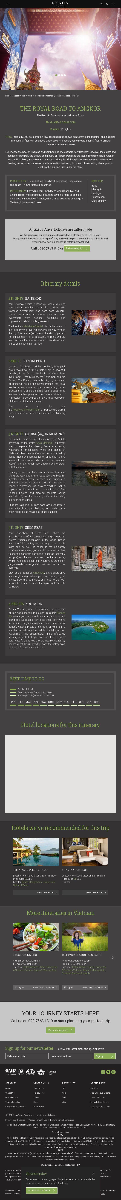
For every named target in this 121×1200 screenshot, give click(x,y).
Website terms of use (38, 1120)
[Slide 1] (56, 75)
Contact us (10, 1093)
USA (64, 1102)
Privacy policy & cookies (15, 1120)
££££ (29, 879)
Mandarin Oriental (33, 326)
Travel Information (12, 1102)
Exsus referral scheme (99, 1102)
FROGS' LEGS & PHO (25, 955)
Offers (36, 1097)
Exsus (60, 4)
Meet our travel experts (100, 1093)
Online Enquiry (11, 1097)
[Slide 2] (59, 75)
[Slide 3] (62, 75)
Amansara (38, 572)
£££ (79, 879)
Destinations (19, 96)
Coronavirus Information (15, 1107)
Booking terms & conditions (62, 1120)
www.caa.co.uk (70, 1147)
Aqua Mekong (44, 442)
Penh (37, 409)
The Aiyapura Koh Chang (30, 870)
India (64, 1097)
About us (94, 1088)
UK (63, 1088)
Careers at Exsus (97, 1097)
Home (8, 96)
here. (103, 1194)
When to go (39, 1107)
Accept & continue (41, 1190)
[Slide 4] (65, 75)
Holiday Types (40, 1093)
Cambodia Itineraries (44, 96)
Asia (30, 96)
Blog (35, 1102)
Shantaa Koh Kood (75, 870)
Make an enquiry (77, 248)
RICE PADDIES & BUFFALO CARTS (81, 955)
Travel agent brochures (100, 1107)
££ (77, 879)
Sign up (105, 1056)
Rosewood (23, 409)
